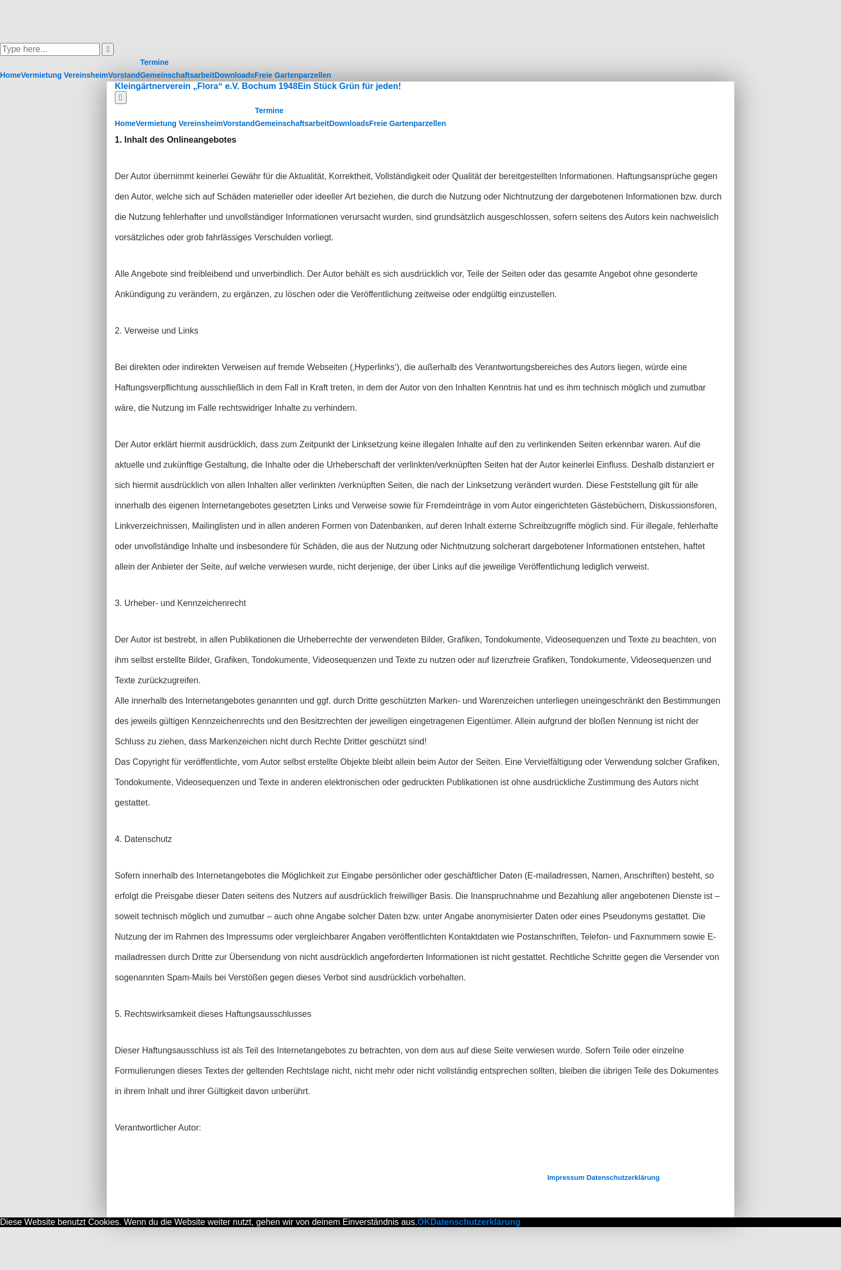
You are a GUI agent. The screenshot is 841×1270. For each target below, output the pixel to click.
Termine (154, 62)
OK (423, 1222)
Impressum (565, 1177)
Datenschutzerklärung (623, 1177)
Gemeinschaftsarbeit (177, 75)
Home (10, 75)
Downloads (235, 75)
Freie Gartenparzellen (292, 75)
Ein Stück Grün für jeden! (349, 86)
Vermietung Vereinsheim (64, 75)
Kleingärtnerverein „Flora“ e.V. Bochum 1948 (206, 86)
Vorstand (124, 75)
